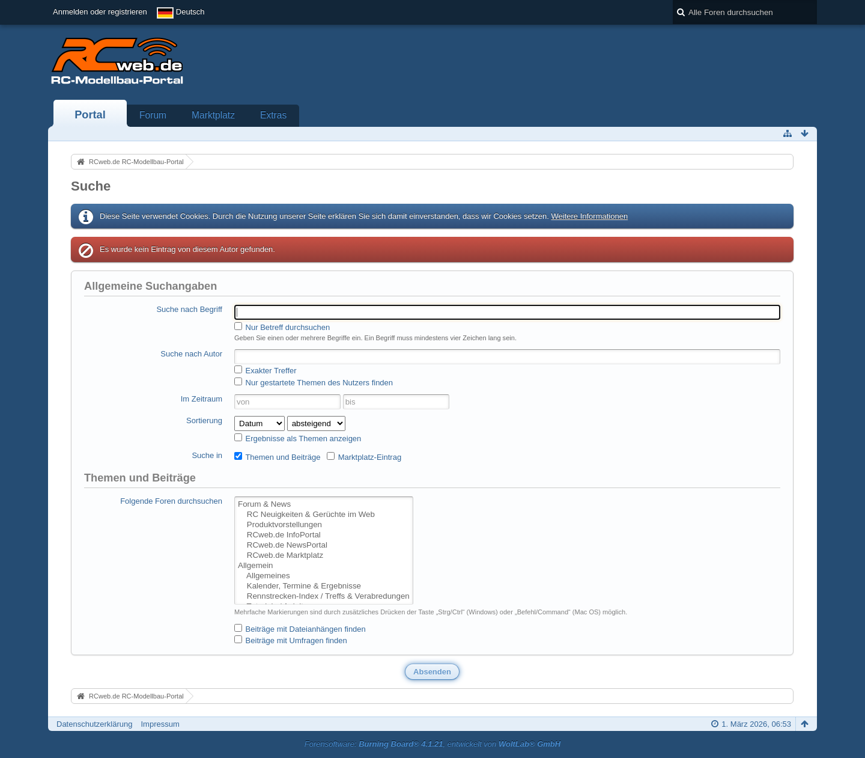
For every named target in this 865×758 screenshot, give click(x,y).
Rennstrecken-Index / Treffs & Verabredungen (324, 596)
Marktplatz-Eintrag (364, 457)
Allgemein (324, 566)
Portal (90, 115)
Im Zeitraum (201, 398)
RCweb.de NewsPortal (324, 545)
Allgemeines (324, 576)
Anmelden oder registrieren (100, 11)
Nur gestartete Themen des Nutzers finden (313, 382)
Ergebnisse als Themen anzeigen (297, 438)
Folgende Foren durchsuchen (171, 501)
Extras (273, 115)
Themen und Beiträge (277, 457)
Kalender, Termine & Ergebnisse (324, 586)
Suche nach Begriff (189, 309)
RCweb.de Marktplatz (324, 556)
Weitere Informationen (589, 216)
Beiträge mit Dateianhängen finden (300, 629)
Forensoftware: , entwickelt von (432, 743)
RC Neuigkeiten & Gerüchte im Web (324, 515)
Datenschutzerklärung (94, 724)
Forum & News (324, 505)
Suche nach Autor (191, 353)
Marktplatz (213, 115)
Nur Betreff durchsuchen (282, 327)
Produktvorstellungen (324, 525)
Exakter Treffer (265, 370)
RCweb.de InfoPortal (324, 535)
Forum (152, 115)
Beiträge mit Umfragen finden (290, 640)
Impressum (160, 724)
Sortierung (204, 420)
